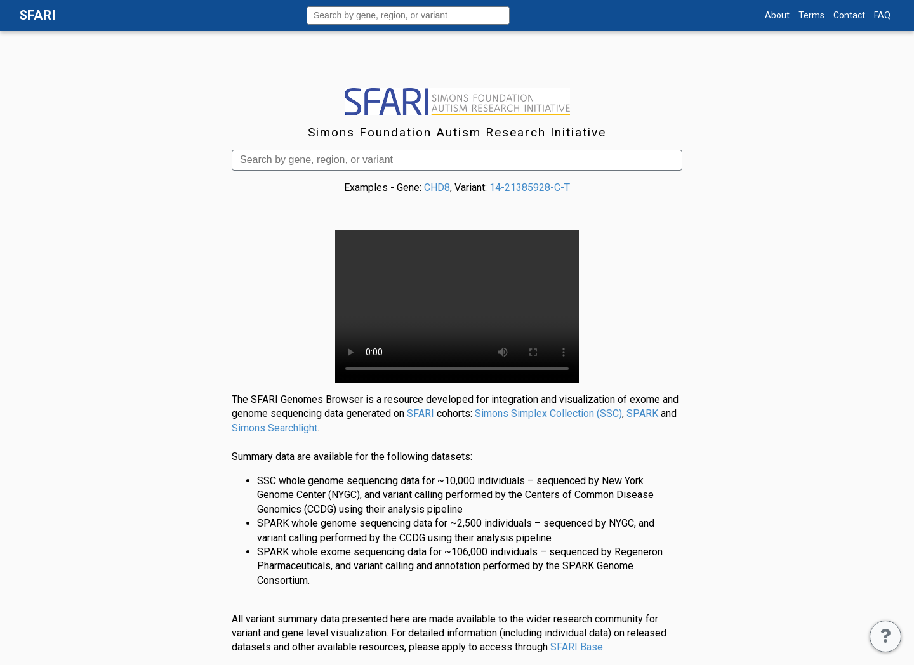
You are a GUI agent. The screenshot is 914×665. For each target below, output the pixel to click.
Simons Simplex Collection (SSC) (548, 413)
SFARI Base (576, 647)
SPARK (642, 413)
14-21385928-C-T (529, 187)
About (777, 15)
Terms (811, 15)
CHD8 (437, 187)
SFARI (420, 413)
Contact (849, 15)
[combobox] (408, 15)
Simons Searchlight (274, 428)
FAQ (882, 15)
